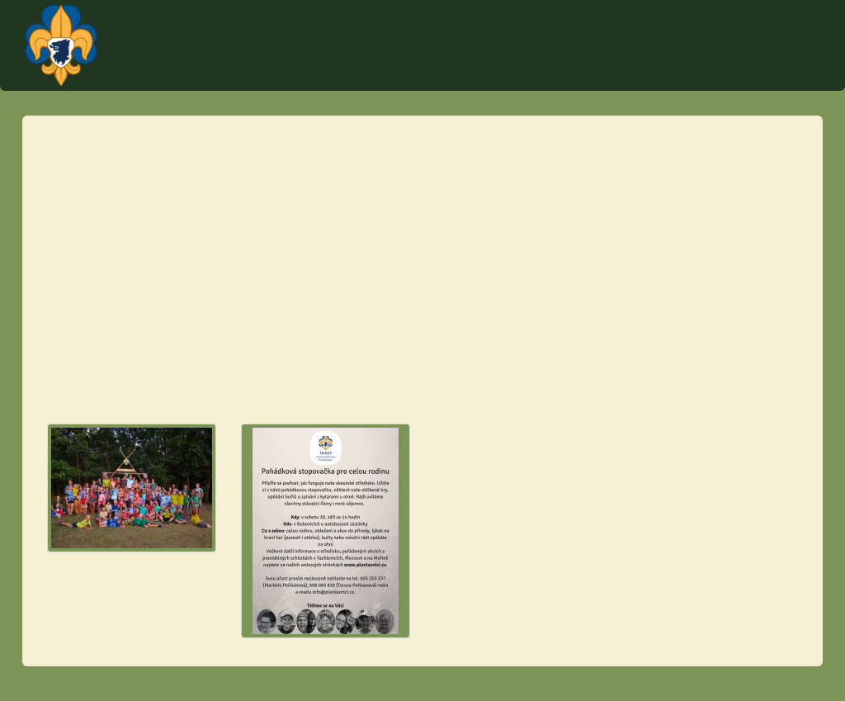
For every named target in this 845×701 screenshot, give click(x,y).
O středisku (653, 74)
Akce (400, 74)
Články (725, 74)
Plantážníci (730, 29)
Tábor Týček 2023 (484, 74)
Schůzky (577, 74)
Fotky (781, 74)
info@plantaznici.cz (97, 330)
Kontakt (342, 74)
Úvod (285, 74)
